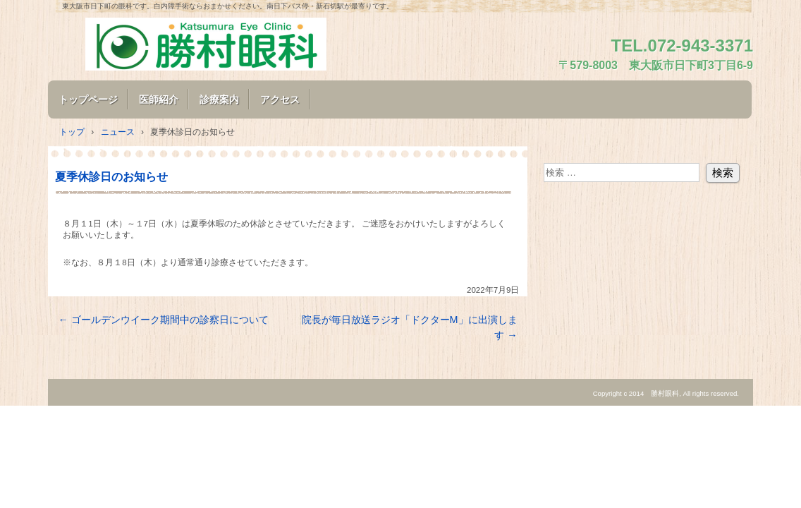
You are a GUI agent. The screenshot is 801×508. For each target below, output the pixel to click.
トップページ (88, 99)
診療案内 (219, 99)
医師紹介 (158, 99)
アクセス (280, 99)
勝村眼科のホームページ (217, 44)
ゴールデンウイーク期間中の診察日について (163, 319)
